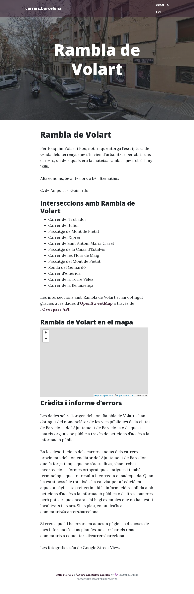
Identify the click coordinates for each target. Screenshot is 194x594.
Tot (159, 11)
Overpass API (55, 309)
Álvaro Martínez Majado (93, 574)
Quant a (162, 5)
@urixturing (64, 574)
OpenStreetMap (96, 303)
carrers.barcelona (43, 8)
